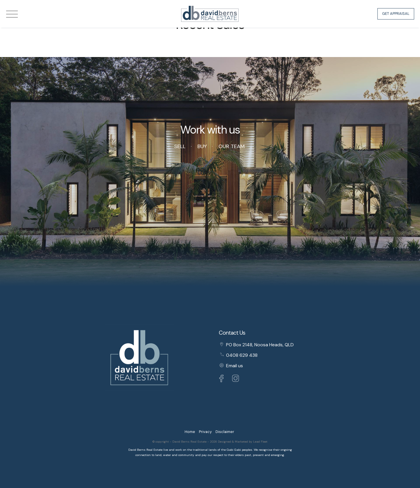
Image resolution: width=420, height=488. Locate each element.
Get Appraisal (396, 13)
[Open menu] (12, 14)
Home (190, 431)
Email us (234, 366)
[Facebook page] (223, 379)
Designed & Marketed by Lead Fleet (242, 441)
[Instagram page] (236, 379)
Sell (180, 146)
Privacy (205, 431)
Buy (201, 146)
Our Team (231, 146)
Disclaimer (225, 431)
